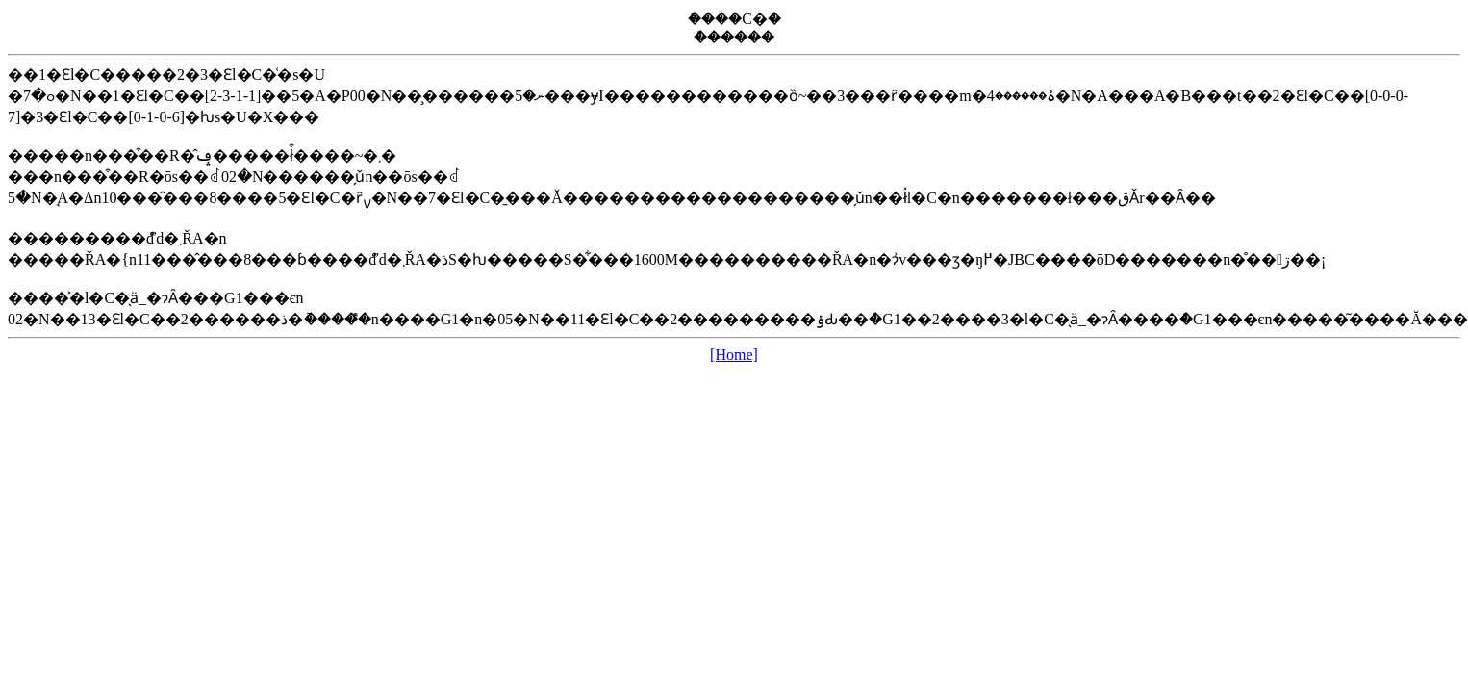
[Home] (734, 354)
